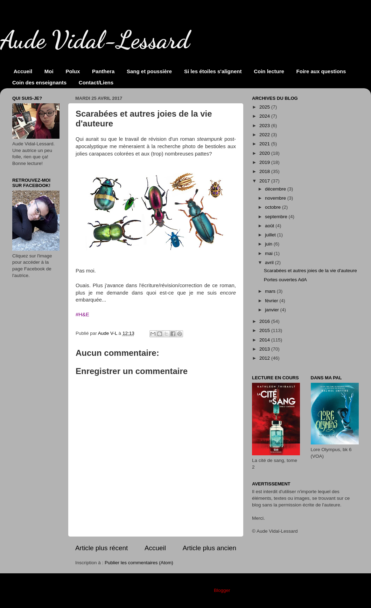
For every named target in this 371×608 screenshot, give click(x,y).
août (270, 225)
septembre (277, 216)
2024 (265, 116)
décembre (276, 189)
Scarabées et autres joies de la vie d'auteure (310, 270)
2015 (265, 330)
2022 (265, 134)
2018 (265, 171)
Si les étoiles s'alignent (212, 71)
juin (269, 244)
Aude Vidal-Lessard (95, 40)
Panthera (103, 71)
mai (269, 253)
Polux (72, 71)
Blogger (222, 590)
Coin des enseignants (39, 82)
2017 (265, 181)
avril (270, 262)
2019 (265, 162)
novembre (276, 198)
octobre (273, 207)
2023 (265, 125)
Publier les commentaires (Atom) (139, 562)
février (272, 300)
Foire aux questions (321, 71)
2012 (265, 358)
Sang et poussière (149, 71)
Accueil (23, 71)
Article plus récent (101, 548)
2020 (265, 153)
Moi (49, 71)
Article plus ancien (209, 548)
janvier (272, 309)
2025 (265, 107)
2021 (265, 143)
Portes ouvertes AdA (285, 279)
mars (271, 291)
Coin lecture (269, 71)
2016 (265, 321)
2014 (265, 340)
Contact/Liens (96, 82)
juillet (271, 234)
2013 (265, 349)
